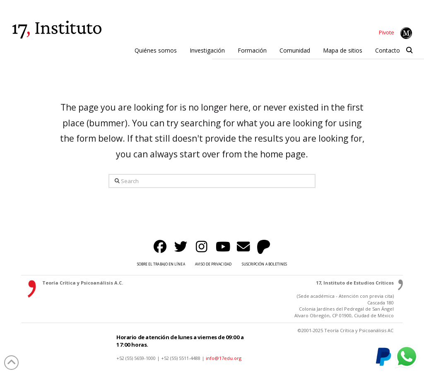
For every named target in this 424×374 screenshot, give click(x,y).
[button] (409, 50)
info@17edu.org (223, 358)
